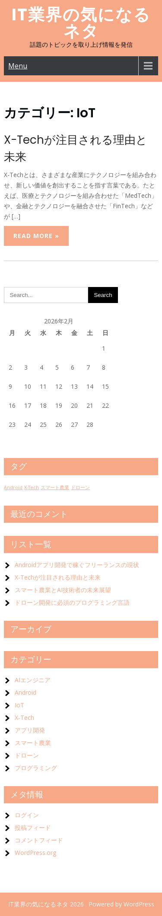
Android (25, 692)
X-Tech (24, 717)
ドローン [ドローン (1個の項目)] (80, 487)
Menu (17, 66)
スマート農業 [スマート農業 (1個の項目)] (55, 487)
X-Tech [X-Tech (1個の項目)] (31, 487)
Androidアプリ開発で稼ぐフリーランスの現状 (77, 565)
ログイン (27, 815)
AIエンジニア (33, 680)
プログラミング (36, 768)
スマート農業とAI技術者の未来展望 (63, 590)
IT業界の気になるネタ (81, 22)
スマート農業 (33, 743)
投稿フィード (33, 827)
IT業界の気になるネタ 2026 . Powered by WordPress (81, 904)
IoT (19, 705)
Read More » (36, 236)
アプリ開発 (30, 730)
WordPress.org (35, 852)
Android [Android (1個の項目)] (13, 487)
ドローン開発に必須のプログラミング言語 (72, 602)
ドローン (27, 755)
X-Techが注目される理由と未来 (58, 577)
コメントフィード (39, 840)
